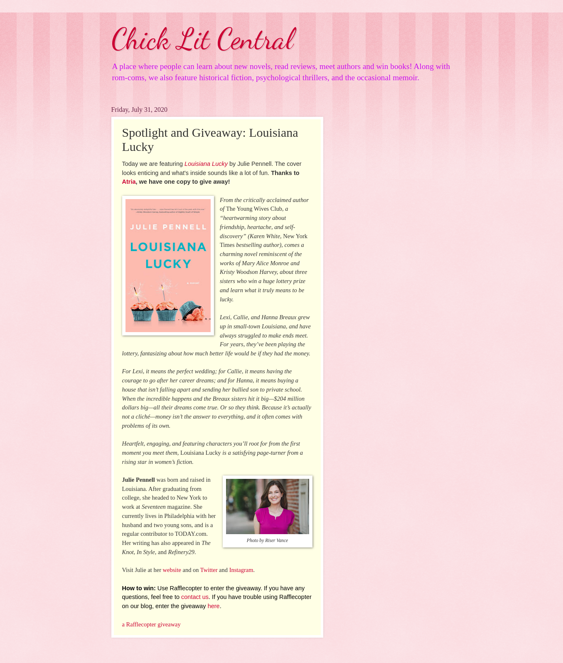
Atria (129, 181)
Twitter (209, 570)
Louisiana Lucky (206, 163)
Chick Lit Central (202, 39)
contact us (195, 597)
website (172, 570)
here (214, 606)
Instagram (241, 570)
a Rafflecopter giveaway (151, 624)
